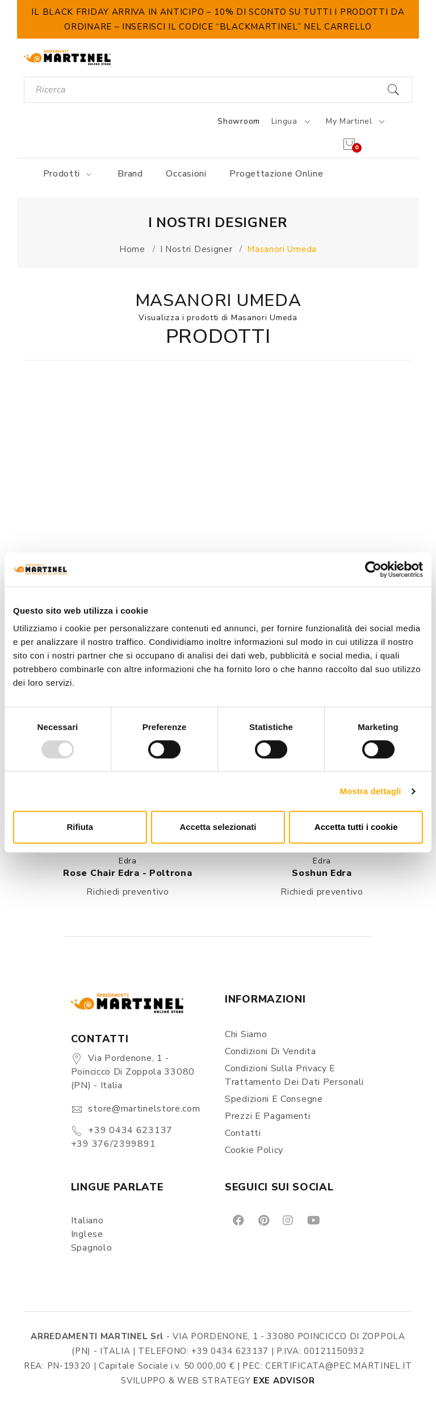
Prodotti (69, 173)
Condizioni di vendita (270, 1051)
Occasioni (186, 173)
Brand (130, 173)
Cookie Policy (254, 1150)
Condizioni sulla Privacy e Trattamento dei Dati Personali (294, 1075)
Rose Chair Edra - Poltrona (127, 873)
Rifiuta (79, 827)
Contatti (243, 1133)
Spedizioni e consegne (274, 1099)
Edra (128, 860)
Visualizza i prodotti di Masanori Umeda (218, 317)
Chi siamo (246, 1034)
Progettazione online (276, 173)
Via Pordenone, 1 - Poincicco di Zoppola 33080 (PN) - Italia (133, 1072)
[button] (127, 485)
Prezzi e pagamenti (268, 1116)
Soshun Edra (322, 873)
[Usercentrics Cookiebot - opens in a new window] (373, 569)
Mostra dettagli (370, 791)
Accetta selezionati (217, 827)
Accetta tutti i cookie (356, 827)
